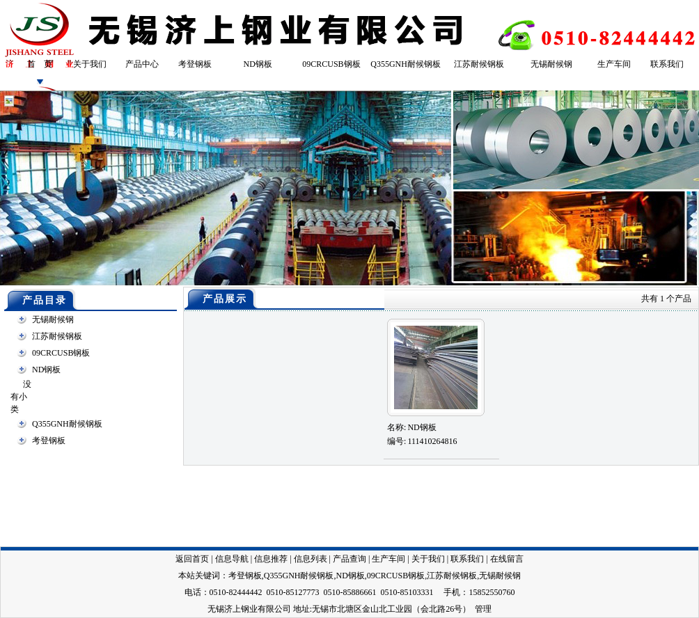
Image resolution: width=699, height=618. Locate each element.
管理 (483, 609)
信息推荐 (271, 559)
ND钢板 (258, 64)
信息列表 (310, 559)
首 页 (39, 64)
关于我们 (90, 64)
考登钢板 (195, 64)
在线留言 (507, 559)
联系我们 (667, 64)
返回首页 (192, 559)
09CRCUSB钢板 (331, 64)
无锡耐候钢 (551, 64)
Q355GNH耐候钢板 (405, 64)
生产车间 (614, 64)
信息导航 (232, 559)
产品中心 (142, 64)
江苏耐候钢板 (479, 64)
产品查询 (349, 559)
